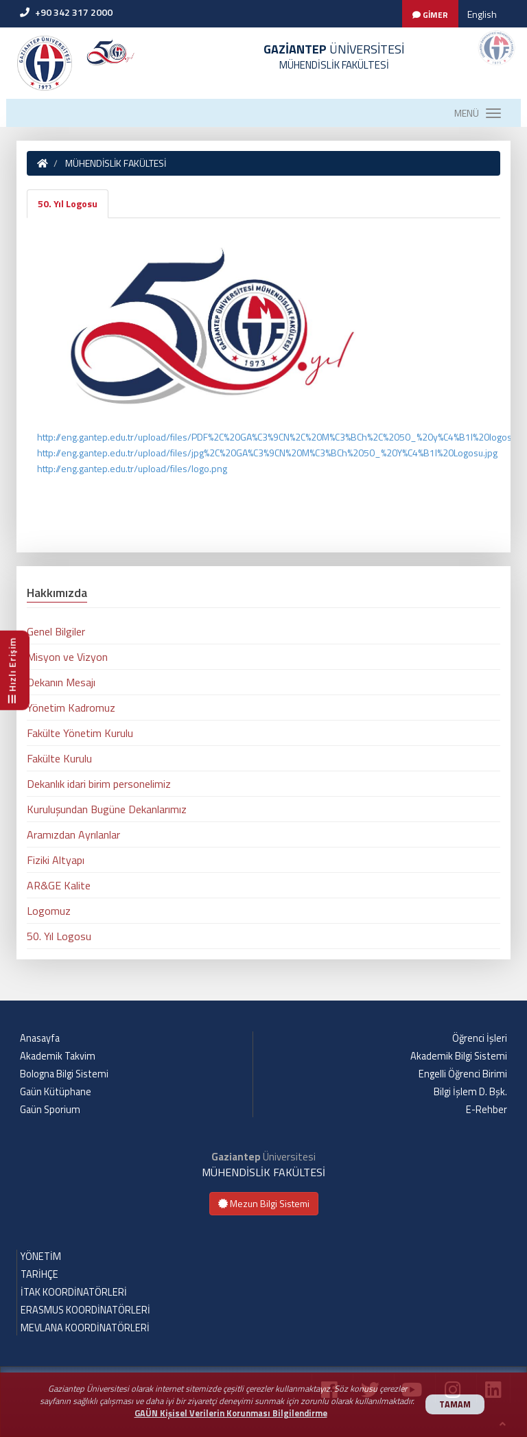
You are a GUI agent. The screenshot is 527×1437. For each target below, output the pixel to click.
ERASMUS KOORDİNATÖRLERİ (85, 1310)
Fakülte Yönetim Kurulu (80, 733)
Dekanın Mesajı (61, 682)
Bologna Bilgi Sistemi (64, 1074)
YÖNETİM (41, 1256)
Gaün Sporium (50, 1109)
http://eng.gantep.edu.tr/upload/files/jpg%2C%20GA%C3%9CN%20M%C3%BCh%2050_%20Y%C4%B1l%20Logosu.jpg (267, 452)
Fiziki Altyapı (55, 860)
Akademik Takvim (57, 1056)
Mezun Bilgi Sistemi (263, 1203)
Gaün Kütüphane (55, 1091)
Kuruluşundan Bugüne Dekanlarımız (107, 809)
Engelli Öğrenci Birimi (463, 1074)
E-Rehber (486, 1109)
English (482, 14)
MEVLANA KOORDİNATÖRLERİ (85, 1327)
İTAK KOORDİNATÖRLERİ (74, 1292)
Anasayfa (40, 1038)
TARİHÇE (39, 1274)
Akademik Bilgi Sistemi (458, 1056)
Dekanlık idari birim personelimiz (99, 783)
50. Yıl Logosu (67, 203)
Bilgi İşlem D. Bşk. (470, 1091)
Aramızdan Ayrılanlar (73, 834)
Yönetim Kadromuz (71, 707)
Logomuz (49, 910)
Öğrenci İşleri (479, 1038)
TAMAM (455, 1404)
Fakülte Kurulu (59, 758)
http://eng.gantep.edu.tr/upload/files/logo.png (132, 468)
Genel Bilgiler (56, 631)
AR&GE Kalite (59, 885)
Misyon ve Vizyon (67, 657)
